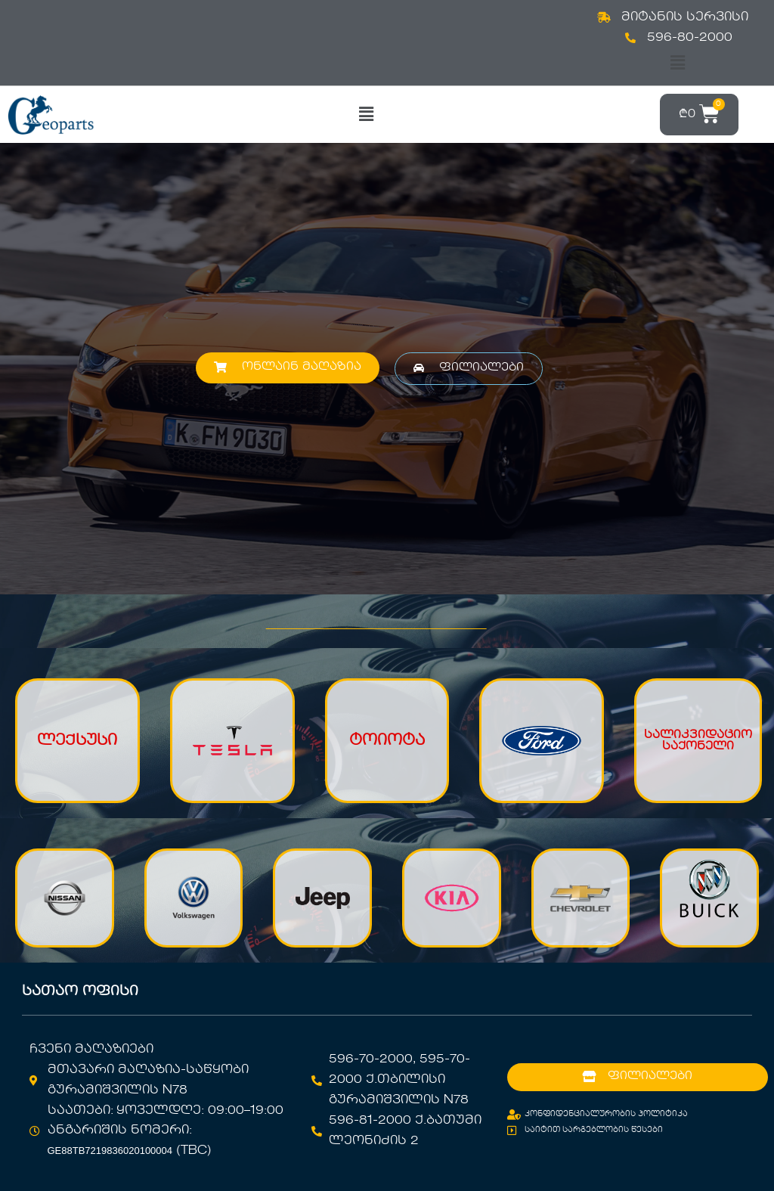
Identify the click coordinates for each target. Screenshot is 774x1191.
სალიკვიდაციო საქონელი (698, 740)
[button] (677, 63)
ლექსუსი (77, 741)
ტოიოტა (387, 741)
